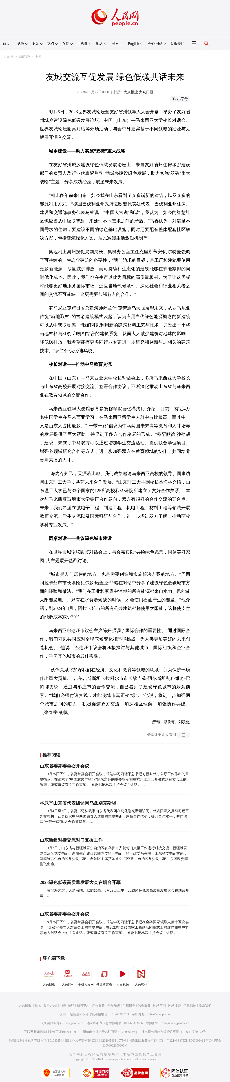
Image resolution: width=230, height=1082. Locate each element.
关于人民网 (51, 1005)
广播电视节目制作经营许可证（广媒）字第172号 (172, 1032)
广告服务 (98, 1005)
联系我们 (205, 1005)
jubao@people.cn (159, 1014)
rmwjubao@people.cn (175, 1023)
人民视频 (122, 976)
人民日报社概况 (30, 1005)
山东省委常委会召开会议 (64, 766)
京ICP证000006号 (191, 1040)
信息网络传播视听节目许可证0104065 (35, 1040)
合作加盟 (113, 1005)
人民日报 (49, 976)
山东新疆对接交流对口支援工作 (71, 840)
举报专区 (177, 44)
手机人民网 (86, 976)
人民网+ (67, 976)
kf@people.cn (75, 1023)
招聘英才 (83, 1005)
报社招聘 (68, 1005)
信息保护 (190, 1005)
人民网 (8, 56)
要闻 (38, 56)
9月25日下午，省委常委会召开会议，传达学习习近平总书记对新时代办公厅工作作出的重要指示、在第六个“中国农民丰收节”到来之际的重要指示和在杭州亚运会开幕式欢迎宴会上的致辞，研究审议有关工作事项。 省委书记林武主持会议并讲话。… (114, 779)
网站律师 (174, 1005)
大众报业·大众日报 (138, 92)
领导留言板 (104, 976)
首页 (6, 44)
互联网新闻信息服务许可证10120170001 (51, 1032)
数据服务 (144, 1005)
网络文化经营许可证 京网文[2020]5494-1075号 (95, 1040)
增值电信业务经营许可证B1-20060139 (109, 1032)
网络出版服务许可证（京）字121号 (153, 1040)
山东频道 (24, 56)
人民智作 (141, 976)
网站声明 (159, 1005)
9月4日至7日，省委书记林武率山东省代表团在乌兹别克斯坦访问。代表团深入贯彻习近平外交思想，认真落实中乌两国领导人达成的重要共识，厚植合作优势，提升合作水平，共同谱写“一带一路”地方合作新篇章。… (114, 816)
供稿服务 (129, 1005)
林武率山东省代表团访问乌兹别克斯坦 (78, 803)
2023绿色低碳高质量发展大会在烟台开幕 (80, 882)
